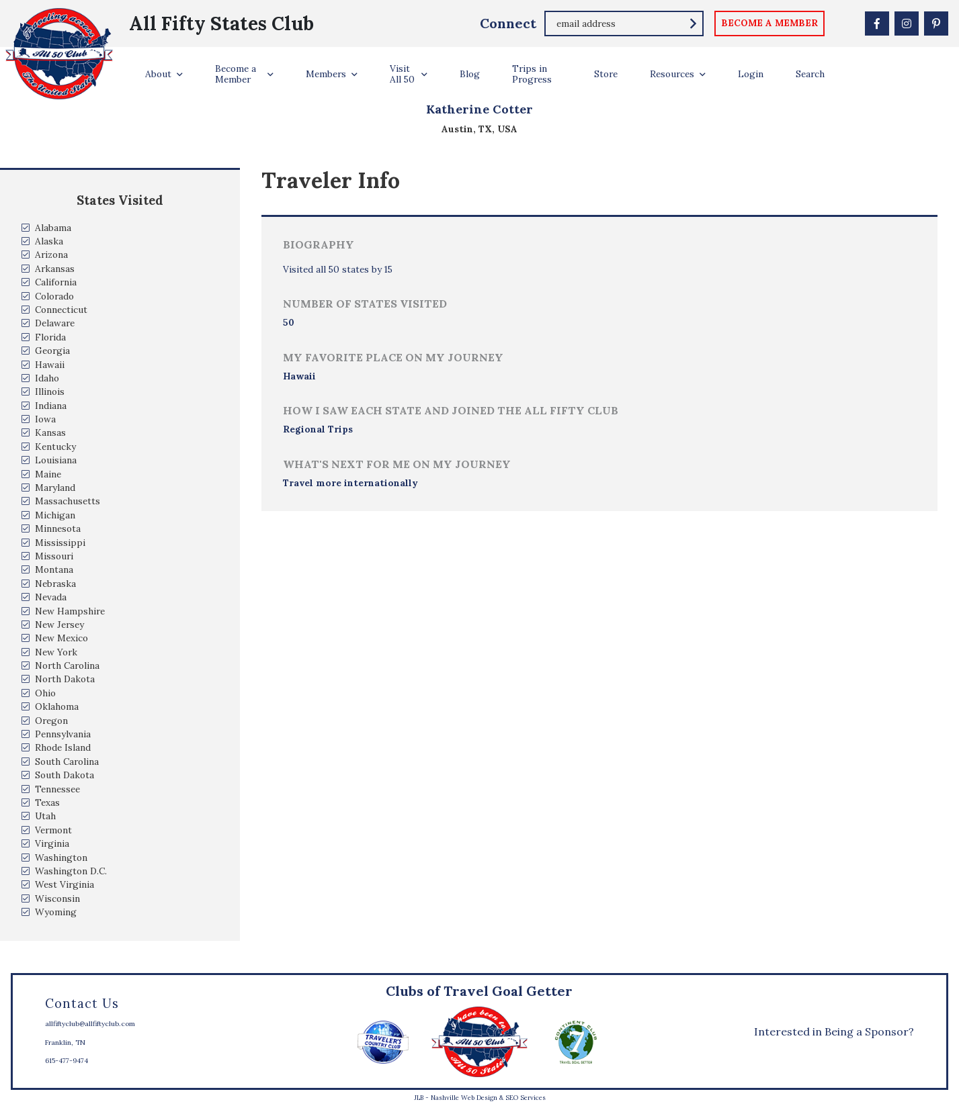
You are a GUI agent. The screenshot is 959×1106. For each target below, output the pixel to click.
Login (750, 74)
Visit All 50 (402, 73)
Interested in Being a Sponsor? (834, 1031)
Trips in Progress (532, 73)
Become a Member (235, 73)
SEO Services (525, 1097)
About (158, 74)
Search (810, 74)
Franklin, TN (65, 1042)
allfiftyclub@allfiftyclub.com (90, 1023)
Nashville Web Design (464, 1097)
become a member (769, 23)
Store (606, 74)
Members (326, 74)
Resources (672, 74)
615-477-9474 (66, 1060)
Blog (470, 74)
